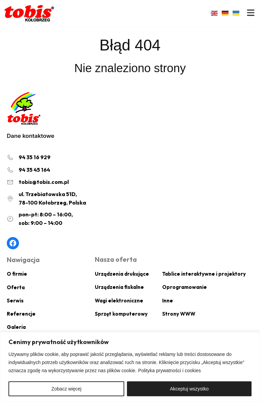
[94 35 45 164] (28, 169)
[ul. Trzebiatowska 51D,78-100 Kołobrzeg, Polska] (46, 198)
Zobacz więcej (66, 389)
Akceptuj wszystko (189, 389)
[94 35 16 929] (28, 157)
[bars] (251, 13)
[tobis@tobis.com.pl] (38, 182)
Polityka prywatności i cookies (169, 370)
